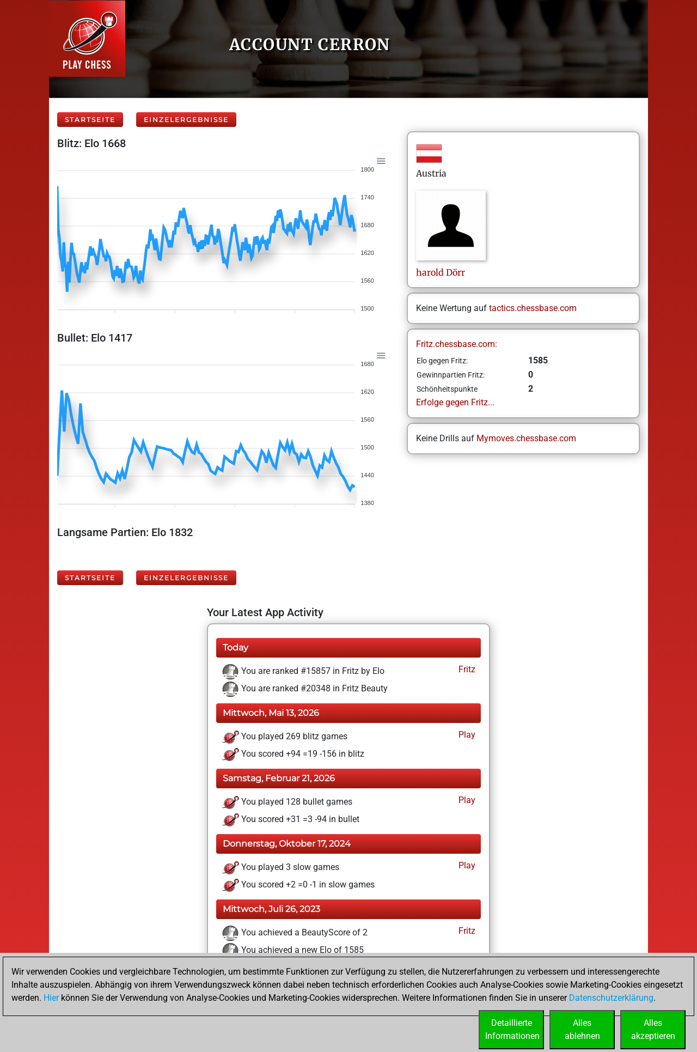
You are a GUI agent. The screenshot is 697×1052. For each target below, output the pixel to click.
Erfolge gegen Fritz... (455, 402)
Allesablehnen (582, 1029)
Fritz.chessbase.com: (456, 344)
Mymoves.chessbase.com (526, 438)
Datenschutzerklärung (611, 998)
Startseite (90, 119)
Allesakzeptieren (653, 1029)
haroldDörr (440, 272)
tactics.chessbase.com (533, 308)
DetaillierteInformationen (512, 1029)
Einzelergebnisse (186, 119)
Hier (51, 998)
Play (465, 734)
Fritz (465, 669)
